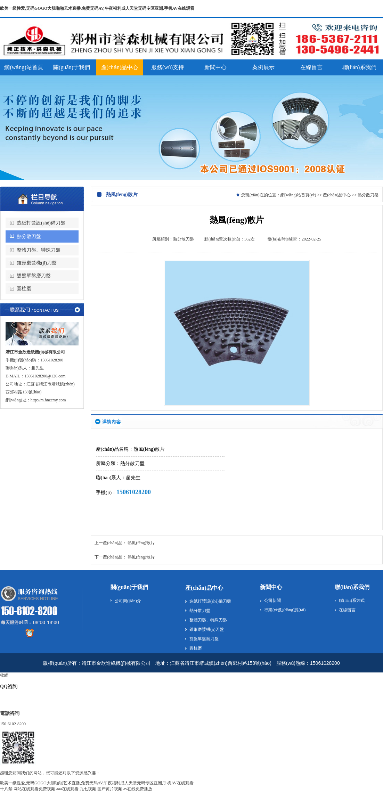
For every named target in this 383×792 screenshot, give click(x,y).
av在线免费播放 (137, 788)
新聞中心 (271, 587)
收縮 (4, 675)
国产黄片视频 (109, 788)
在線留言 (347, 609)
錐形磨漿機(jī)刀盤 (37, 263)
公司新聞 (272, 600)
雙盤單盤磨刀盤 (34, 275)
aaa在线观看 (67, 788)
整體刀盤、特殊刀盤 (208, 620)
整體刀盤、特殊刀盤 (38, 250)
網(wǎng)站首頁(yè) (298, 195)
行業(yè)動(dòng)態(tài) (284, 609)
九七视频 (88, 788)
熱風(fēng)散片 (141, 542)
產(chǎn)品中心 (337, 195)
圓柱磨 (24, 288)
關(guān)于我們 (129, 587)
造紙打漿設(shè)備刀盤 (41, 223)
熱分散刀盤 (29, 236)
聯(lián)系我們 (352, 587)
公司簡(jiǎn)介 (128, 600)
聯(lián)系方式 (352, 600)
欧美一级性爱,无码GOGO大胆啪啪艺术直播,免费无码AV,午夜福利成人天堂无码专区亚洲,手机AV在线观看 (97, 8)
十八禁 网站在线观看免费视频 (27, 788)
